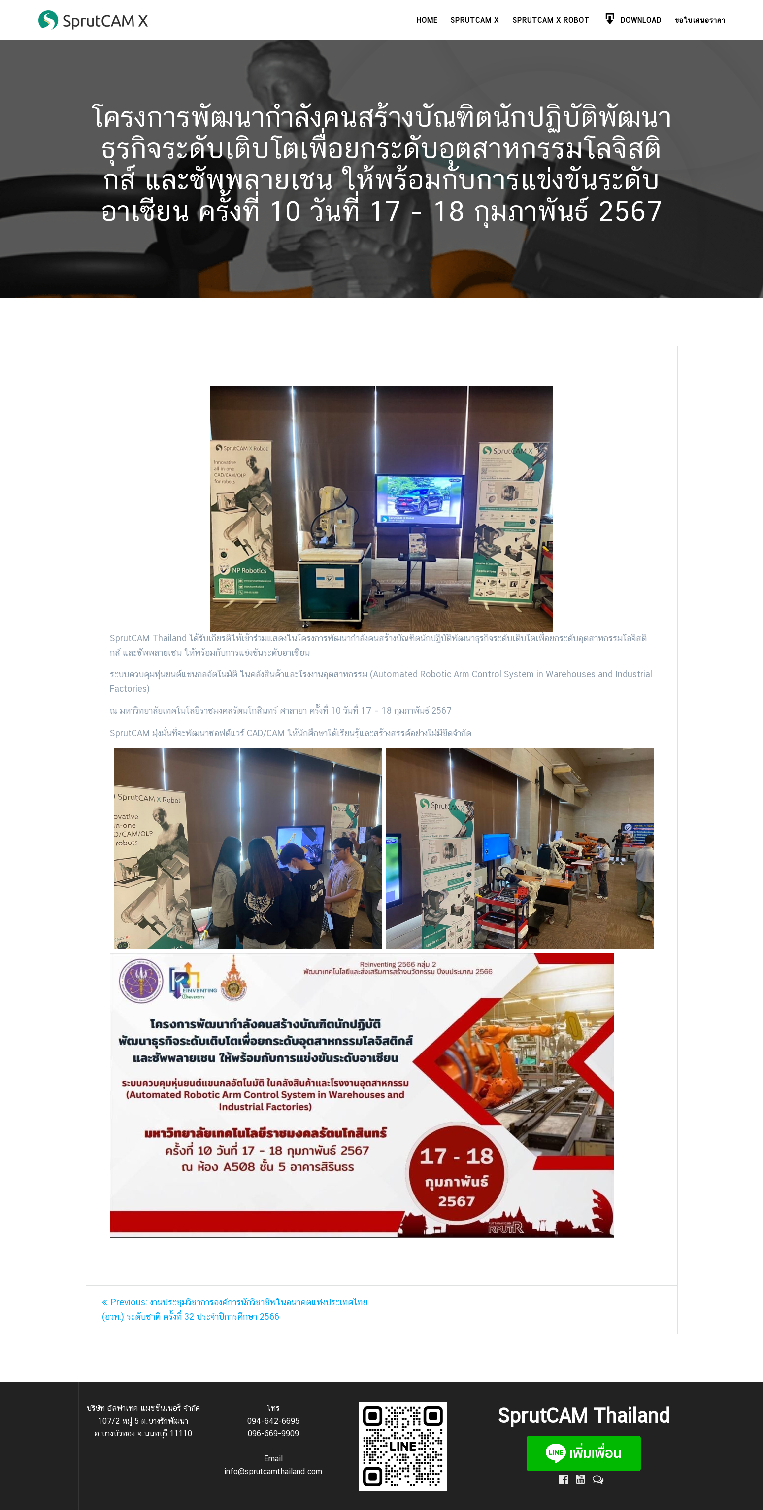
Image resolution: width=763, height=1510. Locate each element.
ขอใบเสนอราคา (700, 20)
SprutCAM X (475, 20)
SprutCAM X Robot (551, 20)
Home (427, 20)
